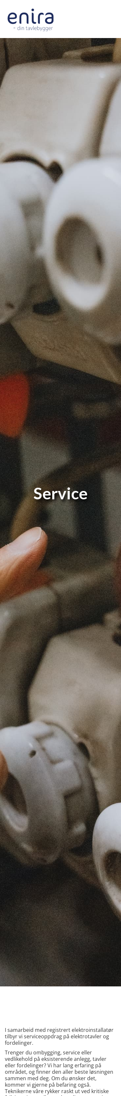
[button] (111, 19)
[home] (30, 19)
